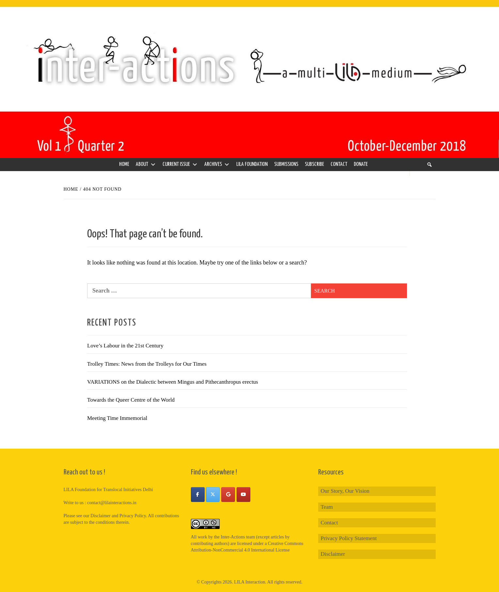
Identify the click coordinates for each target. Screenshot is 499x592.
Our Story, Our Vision (345, 491)
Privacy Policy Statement (349, 538)
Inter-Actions (233, 537)
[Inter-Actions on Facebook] (198, 494)
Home (124, 164)
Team (327, 507)
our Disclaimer (97, 515)
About (146, 164)
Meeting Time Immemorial (117, 418)
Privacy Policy (132, 515)
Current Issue (180, 164)
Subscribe (314, 164)
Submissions (286, 164)
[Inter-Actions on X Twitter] (213, 494)
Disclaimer (333, 554)
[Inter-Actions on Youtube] (243, 494)
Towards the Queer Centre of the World (131, 400)
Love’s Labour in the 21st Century (125, 346)
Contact (339, 164)
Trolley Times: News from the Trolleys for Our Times (147, 364)
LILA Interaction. (250, 582)
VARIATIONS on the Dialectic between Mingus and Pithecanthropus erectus (172, 382)
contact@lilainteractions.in (111, 502)
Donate (361, 164)
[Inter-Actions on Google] (228, 494)
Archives (217, 164)
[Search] (429, 164)
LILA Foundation (252, 164)
